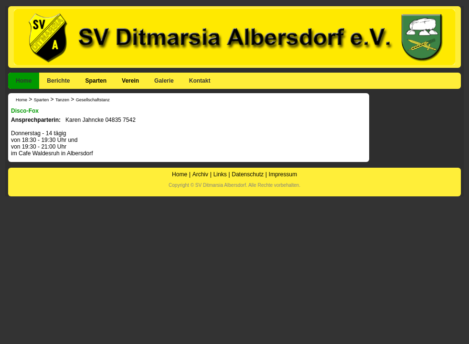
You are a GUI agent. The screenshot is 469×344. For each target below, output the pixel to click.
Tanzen (62, 99)
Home (24, 80)
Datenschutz (248, 174)
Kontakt (200, 80)
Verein (130, 80)
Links (220, 174)
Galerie (164, 80)
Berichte (58, 80)
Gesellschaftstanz (93, 99)
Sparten (96, 80)
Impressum (283, 174)
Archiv (200, 174)
